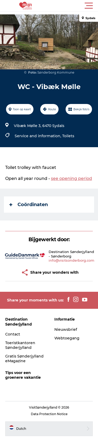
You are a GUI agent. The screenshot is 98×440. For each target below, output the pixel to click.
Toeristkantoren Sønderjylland (20, 345)
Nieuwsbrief (65, 329)
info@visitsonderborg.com (71, 260)
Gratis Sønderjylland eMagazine (24, 358)
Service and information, (38, 136)
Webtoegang (66, 338)
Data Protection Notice (49, 414)
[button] (72, 6)
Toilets (68, 136)
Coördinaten (28, 204)
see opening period (71, 178)
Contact (12, 334)
